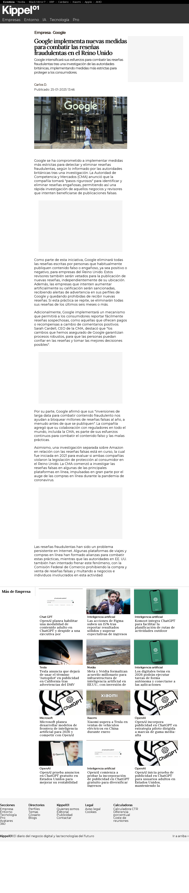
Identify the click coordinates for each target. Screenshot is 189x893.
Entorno (31, 20)
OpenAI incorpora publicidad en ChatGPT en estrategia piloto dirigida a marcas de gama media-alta (156, 780)
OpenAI (140, 769)
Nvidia (21, 1)
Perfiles (34, 860)
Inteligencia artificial (101, 668)
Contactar (64, 869)
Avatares (6, 872)
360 (3, 875)
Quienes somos (68, 860)
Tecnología (59, 20)
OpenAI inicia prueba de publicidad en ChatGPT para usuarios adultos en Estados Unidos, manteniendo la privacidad (155, 832)
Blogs (32, 869)
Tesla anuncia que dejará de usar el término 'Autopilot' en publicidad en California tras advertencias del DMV (60, 729)
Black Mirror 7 (37, 1)
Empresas (11, 20)
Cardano (63, 1)
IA (44, 20)
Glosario (34, 866)
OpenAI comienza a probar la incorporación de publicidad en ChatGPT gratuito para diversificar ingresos (108, 830)
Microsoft (46, 769)
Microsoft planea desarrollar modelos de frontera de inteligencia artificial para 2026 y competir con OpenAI (59, 780)
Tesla (43, 719)
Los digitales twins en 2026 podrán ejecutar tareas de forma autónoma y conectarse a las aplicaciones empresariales (155, 731)
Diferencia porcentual (121, 865)
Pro (76, 20)
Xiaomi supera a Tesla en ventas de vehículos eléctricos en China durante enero (107, 778)
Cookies (90, 863)
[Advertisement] (94, 53)
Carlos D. (40, 136)
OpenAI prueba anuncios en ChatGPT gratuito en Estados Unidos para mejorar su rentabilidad (59, 829)
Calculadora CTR (125, 860)
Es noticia (8, 1)
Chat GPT (45, 668)
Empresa (42, 84)
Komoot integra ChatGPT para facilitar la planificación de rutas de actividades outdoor (155, 677)
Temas (33, 863)
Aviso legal (93, 860)
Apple (88, 1)
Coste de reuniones (120, 871)
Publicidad (65, 866)
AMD (99, 1)
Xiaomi (77, 1)
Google (59, 84)
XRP (51, 1)
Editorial (63, 863)
